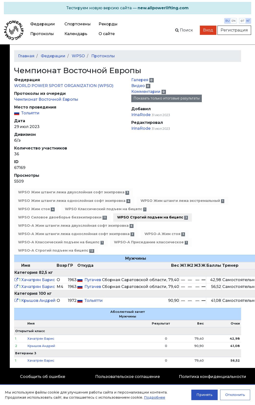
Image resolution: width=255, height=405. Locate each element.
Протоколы (42, 33)
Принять (204, 395)
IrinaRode (141, 114)
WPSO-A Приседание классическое (151, 242)
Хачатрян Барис (38, 279)
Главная (26, 56)
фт (242, 20)
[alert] (127, 8)
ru (227, 20)
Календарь (75, 33)
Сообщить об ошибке (42, 376)
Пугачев (93, 279)
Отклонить (235, 395)
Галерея (140, 80)
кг (248, 20)
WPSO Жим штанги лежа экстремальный (182, 200)
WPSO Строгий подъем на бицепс (152, 217)
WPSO (78, 56)
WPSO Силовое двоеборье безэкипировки (62, 217)
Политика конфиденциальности (212, 376)
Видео (138, 85)
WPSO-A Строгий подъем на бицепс (56, 250)
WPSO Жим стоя (36, 209)
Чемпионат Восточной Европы (46, 99)
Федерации (42, 24)
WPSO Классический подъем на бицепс (105, 209)
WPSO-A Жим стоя (164, 234)
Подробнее (154, 397)
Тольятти (30, 113)
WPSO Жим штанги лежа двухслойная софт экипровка (73, 192)
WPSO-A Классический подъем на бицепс (61, 242)
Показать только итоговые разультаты (166, 98)
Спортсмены (77, 24)
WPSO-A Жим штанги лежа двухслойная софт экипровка (75, 225)
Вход (208, 30)
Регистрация (234, 30)
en (233, 20)
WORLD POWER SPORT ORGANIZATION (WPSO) (63, 85)
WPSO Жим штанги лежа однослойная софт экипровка (74, 200)
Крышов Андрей (38, 300)
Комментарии (146, 91)
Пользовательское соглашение (127, 376)
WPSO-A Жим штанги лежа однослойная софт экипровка (76, 234)
